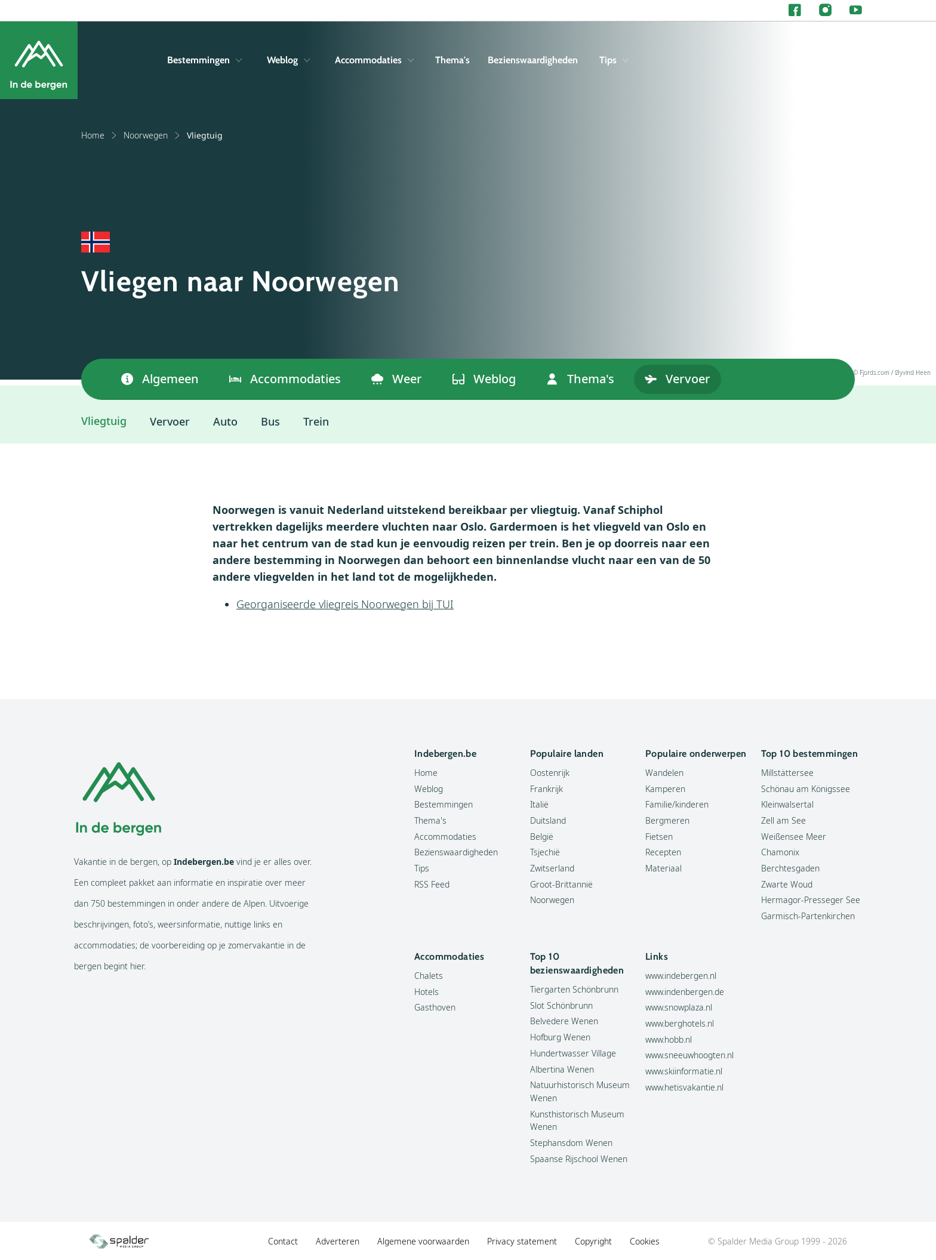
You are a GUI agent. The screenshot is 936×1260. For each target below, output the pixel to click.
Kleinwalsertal (787, 804)
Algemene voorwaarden (423, 1241)
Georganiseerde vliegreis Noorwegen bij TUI (345, 604)
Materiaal (663, 868)
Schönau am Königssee (805, 788)
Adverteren (337, 1241)
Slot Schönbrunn (561, 1005)
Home (99, 135)
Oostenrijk (549, 772)
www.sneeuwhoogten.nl (689, 1055)
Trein (316, 421)
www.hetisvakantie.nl (684, 1087)
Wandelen (664, 772)
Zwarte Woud (786, 884)
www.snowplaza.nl (678, 1007)
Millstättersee (787, 772)
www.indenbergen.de (684, 991)
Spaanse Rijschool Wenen (578, 1159)
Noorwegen (152, 135)
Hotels (426, 991)
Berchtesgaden (790, 868)
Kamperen (665, 788)
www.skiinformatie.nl (683, 1071)
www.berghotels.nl (679, 1023)
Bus (270, 421)
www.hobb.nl (668, 1039)
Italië (539, 804)
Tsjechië (545, 852)
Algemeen (160, 379)
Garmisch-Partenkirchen (808, 916)
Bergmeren (667, 820)
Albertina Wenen (562, 1069)
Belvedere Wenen (564, 1021)
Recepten (663, 852)
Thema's (452, 60)
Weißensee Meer (793, 836)
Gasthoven (434, 1007)
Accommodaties (374, 60)
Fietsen (659, 836)
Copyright (593, 1241)
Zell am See (783, 820)
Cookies (645, 1241)
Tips (614, 60)
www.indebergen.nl (680, 975)
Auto (225, 421)
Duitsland (548, 820)
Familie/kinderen (677, 804)
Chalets (428, 975)
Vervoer (677, 379)
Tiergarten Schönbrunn (574, 989)
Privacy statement (522, 1241)
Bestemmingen (204, 60)
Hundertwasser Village (573, 1053)
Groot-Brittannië (561, 884)
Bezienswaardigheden (533, 60)
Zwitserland (552, 868)
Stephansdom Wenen (571, 1142)
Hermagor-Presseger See (810, 899)
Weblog (288, 60)
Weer (396, 379)
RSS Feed (431, 884)
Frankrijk (546, 788)
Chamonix (780, 852)
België (541, 836)
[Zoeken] (853, 60)
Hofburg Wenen (560, 1037)
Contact (283, 1241)
